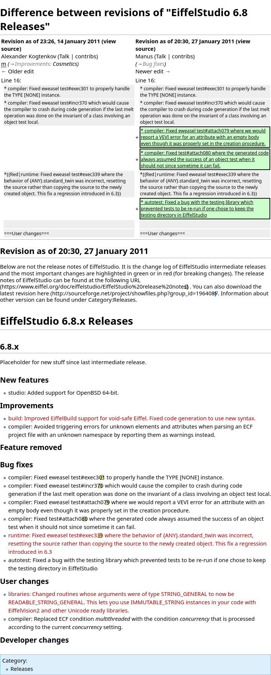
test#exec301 (88, 477)
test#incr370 (87, 485)
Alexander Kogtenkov (28, 56)
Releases (22, 668)
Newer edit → (153, 71)
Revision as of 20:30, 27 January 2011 (185, 41)
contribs (85, 56)
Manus (144, 56)
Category (14, 660)
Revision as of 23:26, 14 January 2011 (50, 41)
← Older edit (17, 71)
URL (135, 280)
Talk (64, 56)
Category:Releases (112, 299)
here (43, 293)
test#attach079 (90, 502)
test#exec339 (86, 535)
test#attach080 (68, 518)
